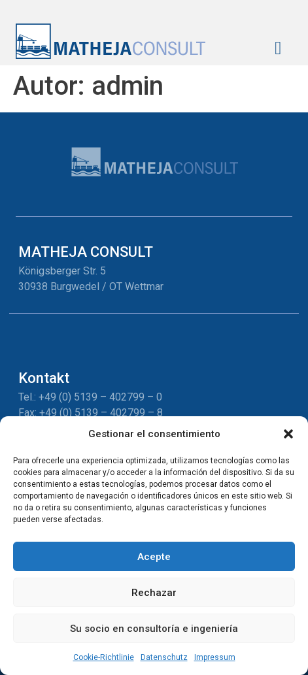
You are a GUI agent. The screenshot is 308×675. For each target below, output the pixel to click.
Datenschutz (164, 657)
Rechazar (154, 593)
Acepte (154, 557)
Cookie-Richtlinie (103, 657)
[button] (288, 433)
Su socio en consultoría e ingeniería (154, 628)
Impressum (214, 657)
